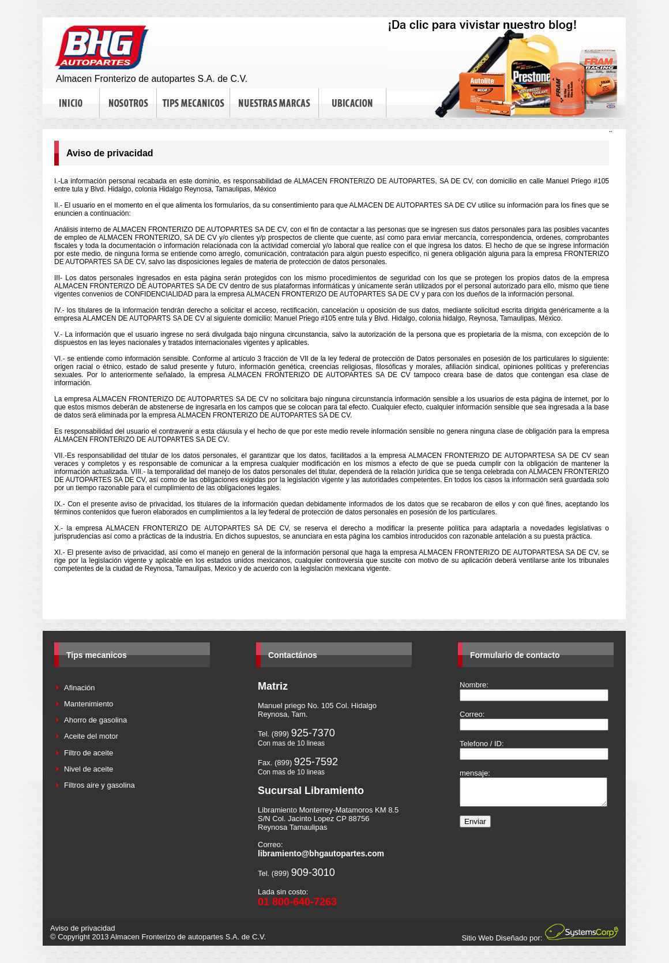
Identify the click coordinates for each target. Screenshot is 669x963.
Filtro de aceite (88, 752)
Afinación (79, 687)
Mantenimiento (88, 703)
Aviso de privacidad (82, 928)
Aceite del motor (91, 736)
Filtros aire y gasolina (99, 785)
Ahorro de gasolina (95, 720)
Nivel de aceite (88, 769)
